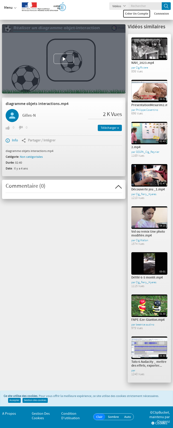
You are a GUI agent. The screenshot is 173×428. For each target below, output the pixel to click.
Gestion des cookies (35, 400)
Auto (127, 417)
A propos (9, 413)
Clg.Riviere (142, 67)
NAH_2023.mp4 (142, 63)
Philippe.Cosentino (147, 110)
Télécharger (110, 128)
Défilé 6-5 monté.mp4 (147, 277)
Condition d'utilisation (70, 416)
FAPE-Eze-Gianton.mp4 (148, 320)
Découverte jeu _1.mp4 (148, 189)
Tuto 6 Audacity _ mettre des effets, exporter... (148, 364)
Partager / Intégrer (39, 140)
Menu (10, 7)
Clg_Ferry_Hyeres (146, 194)
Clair (99, 417)
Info (12, 140)
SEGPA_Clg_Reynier (147, 152)
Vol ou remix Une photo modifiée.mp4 (148, 234)
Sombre (113, 417)
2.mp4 (136, 147)
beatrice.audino (145, 324)
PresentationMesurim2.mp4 (151, 105)
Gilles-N (29, 115)
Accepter (14, 400)
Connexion (161, 14)
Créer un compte (136, 14)
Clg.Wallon (142, 240)
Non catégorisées (31, 157)
